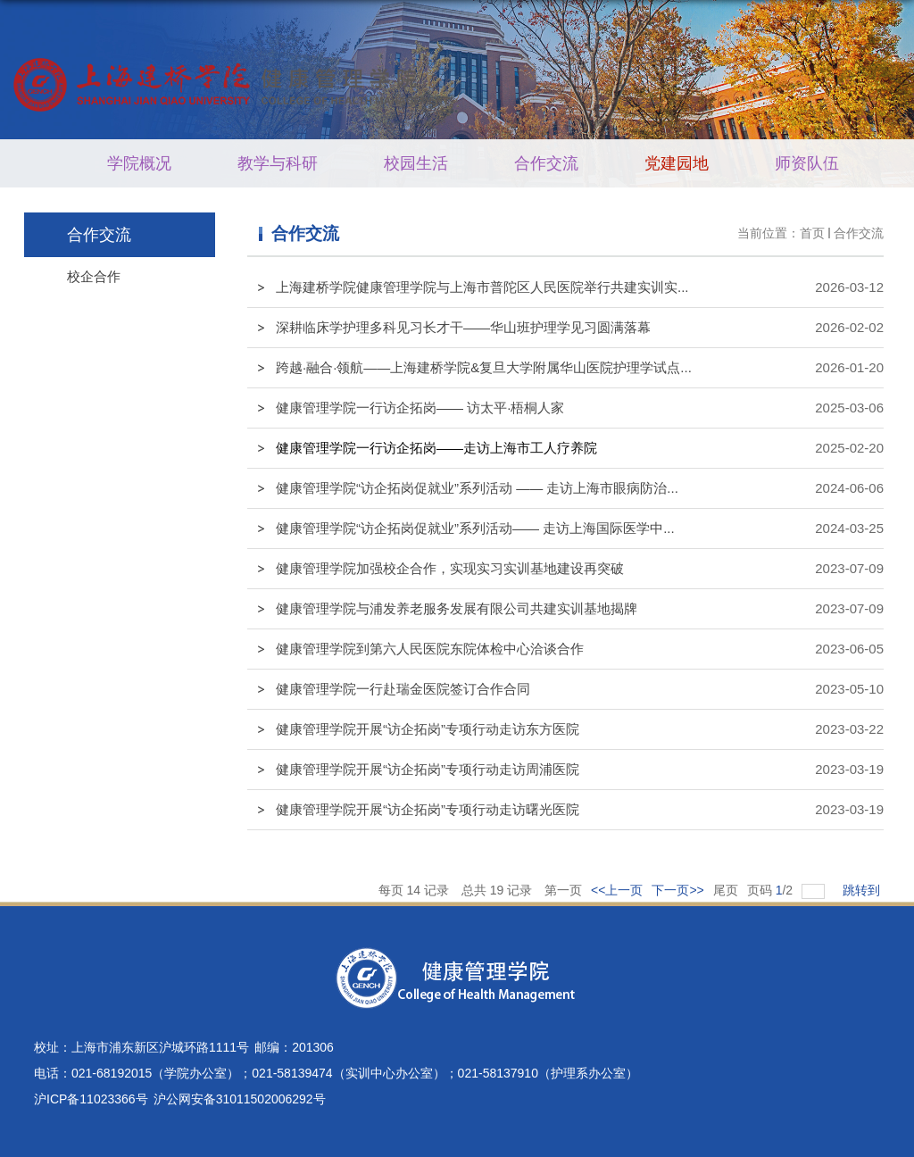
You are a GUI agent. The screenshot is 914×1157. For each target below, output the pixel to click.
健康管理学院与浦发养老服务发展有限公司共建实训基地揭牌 (456, 608)
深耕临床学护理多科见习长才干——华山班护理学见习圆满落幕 (463, 327)
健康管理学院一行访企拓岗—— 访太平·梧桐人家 (420, 407)
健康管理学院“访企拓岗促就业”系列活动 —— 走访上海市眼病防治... (477, 487)
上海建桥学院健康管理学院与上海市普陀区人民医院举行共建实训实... (482, 287)
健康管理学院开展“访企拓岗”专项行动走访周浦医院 (427, 769)
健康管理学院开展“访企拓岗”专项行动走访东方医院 (427, 729)
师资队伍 (807, 163)
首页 (812, 233)
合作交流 (546, 163)
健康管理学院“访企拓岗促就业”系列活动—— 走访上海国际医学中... (475, 528)
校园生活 (416, 163)
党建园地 (676, 163)
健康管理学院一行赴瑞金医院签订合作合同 (403, 688)
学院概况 (139, 163)
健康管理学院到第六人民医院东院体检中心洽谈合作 (430, 648)
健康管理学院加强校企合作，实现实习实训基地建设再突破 (450, 568)
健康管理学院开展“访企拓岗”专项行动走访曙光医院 (427, 809)
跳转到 (863, 890)
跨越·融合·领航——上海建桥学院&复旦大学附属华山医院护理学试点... (484, 367)
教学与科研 (277, 163)
